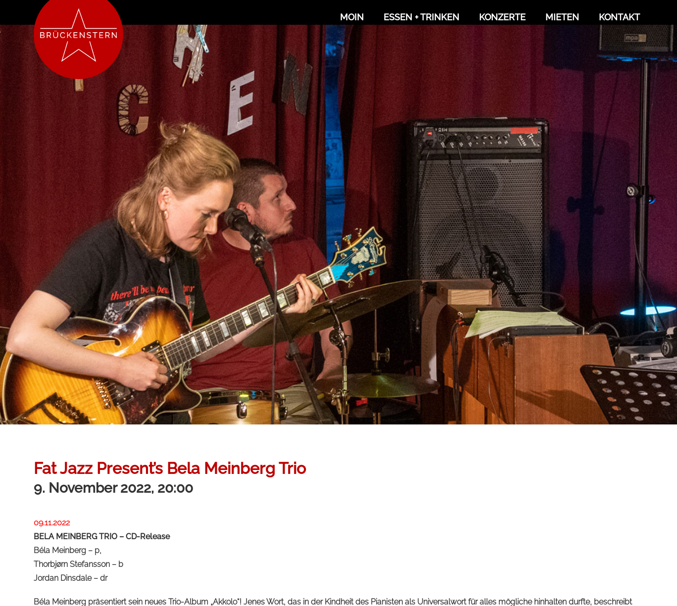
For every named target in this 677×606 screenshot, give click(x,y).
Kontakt (619, 17)
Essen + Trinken (421, 17)
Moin (352, 17)
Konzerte (502, 17)
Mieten (562, 17)
